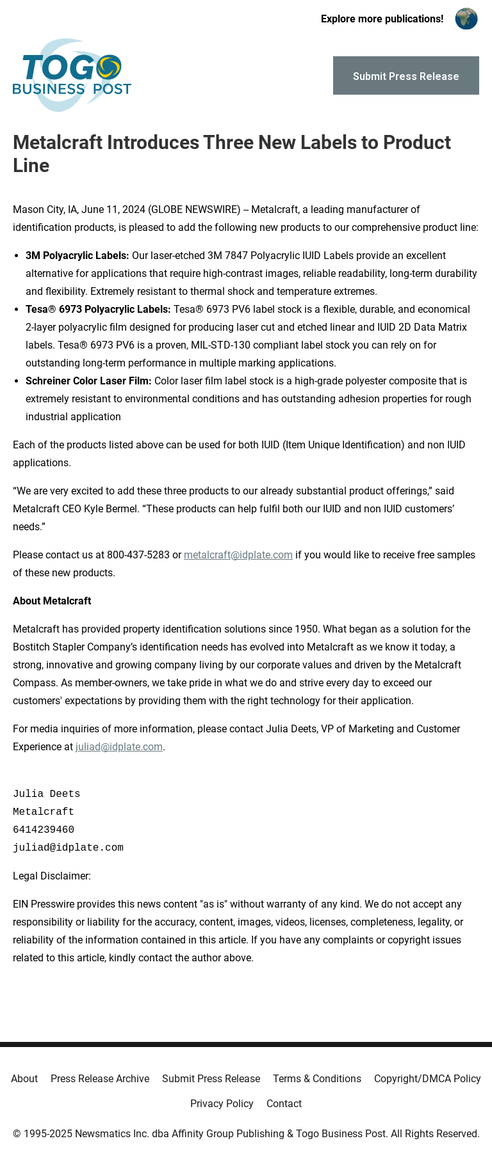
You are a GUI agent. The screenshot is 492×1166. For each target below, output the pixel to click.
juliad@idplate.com (119, 747)
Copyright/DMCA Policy (427, 1079)
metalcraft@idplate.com (238, 555)
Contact (284, 1104)
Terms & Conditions (317, 1079)
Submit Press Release (211, 1079)
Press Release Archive (100, 1079)
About (24, 1079)
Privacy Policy (222, 1104)
